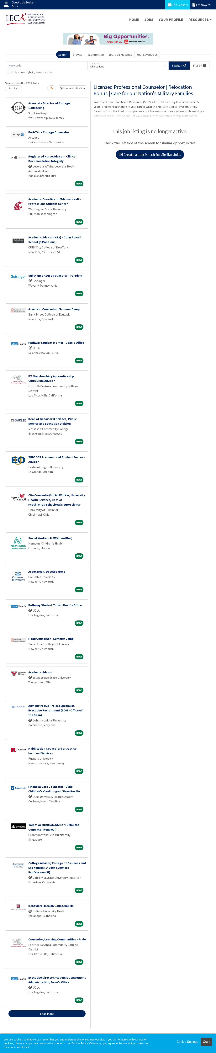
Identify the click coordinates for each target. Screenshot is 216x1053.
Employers (201, 4)
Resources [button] (199, 19)
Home (134, 19)
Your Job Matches (120, 54)
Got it (206, 1041)
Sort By (12, 88)
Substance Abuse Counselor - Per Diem (55, 275)
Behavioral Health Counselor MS (51, 906)
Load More (47, 1014)
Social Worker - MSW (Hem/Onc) (50, 538)
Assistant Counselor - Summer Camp (54, 309)
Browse (77, 54)
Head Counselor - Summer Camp (51, 639)
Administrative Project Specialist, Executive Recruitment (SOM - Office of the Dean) (55, 710)
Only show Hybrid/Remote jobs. (32, 72)
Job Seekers (178, 4)
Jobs (149, 19)
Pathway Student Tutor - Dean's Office (55, 605)
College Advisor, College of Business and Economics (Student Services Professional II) (57, 867)
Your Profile (171, 19)
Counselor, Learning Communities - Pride (57, 939)
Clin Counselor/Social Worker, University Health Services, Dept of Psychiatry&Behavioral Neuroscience (56, 499)
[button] (199, 65)
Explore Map (95, 54)
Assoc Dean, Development (46, 571)
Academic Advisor (40, 672)
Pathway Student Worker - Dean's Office (56, 342)
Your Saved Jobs (147, 54)
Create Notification (72, 88)
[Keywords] (47, 65)
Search (62, 54)
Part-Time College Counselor (48, 132)
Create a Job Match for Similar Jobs (150, 154)
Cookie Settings (187, 1041)
